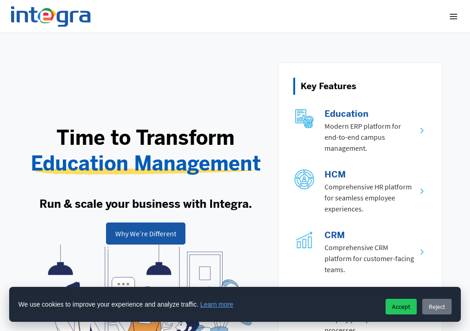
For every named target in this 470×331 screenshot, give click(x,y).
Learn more (216, 304)
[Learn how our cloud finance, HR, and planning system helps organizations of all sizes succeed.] (145, 234)
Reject (437, 306)
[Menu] (453, 17)
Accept (401, 306)
